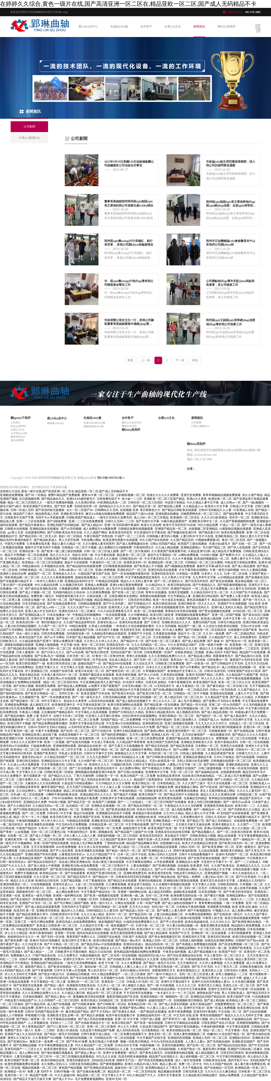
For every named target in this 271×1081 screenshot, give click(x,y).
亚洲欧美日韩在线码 (206, 596)
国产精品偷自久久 (53, 498)
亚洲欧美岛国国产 (243, 1041)
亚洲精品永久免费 (35, 802)
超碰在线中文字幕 (134, 828)
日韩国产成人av (209, 719)
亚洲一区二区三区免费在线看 (145, 738)
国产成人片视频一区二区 (35, 592)
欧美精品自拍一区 (51, 873)
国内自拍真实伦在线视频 (93, 933)
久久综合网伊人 (26, 790)
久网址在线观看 (125, 903)
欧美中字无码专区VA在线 (179, 525)
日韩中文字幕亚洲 (169, 1075)
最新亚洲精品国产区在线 (123, 996)
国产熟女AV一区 (236, 641)
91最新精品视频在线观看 (235, 528)
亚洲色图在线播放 (167, 513)
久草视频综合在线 (53, 566)
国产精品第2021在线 (248, 656)
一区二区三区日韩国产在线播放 (165, 802)
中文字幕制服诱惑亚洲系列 (142, 577)
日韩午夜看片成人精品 (95, 1034)
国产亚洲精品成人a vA (157, 850)
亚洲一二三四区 (45, 1030)
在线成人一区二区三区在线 (246, 723)
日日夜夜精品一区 (153, 1030)
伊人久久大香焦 (128, 1026)
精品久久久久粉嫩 (211, 648)
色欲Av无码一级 (82, 555)
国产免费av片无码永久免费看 (222, 701)
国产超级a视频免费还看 (96, 858)
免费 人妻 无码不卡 (39, 715)
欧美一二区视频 (54, 742)
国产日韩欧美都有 (84, 1004)
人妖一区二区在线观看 (89, 884)
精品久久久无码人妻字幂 (137, 581)
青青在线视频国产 (211, 1015)
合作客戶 (146, 26)
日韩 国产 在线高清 (134, 936)
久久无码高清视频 (113, 738)
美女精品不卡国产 (176, 835)
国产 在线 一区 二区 (245, 543)
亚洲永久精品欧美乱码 (160, 712)
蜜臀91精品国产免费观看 (64, 495)
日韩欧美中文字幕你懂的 (71, 951)
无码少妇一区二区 (163, 906)
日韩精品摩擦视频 (61, 929)
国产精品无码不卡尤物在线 (181, 794)
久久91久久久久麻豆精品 (221, 1071)
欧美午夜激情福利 (41, 933)
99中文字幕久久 (51, 701)
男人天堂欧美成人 (233, 992)
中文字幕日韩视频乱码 (231, 1056)
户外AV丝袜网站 (62, 798)
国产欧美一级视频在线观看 (101, 895)
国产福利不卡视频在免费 (157, 787)
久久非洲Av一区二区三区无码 (201, 929)
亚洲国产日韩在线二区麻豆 (244, 1049)
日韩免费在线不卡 (108, 498)
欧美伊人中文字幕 (216, 506)
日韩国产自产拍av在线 (249, 940)
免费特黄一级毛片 (42, 596)
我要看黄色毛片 (223, 656)
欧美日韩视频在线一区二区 (192, 708)
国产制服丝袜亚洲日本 (182, 532)
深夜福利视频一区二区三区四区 (117, 835)
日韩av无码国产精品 (163, 543)
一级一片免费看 (234, 903)
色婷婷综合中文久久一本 (23, 936)
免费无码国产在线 (204, 622)
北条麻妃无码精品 (195, 798)
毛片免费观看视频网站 (89, 1079)
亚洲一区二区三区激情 (101, 1026)
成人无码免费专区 (245, 637)
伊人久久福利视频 (201, 779)
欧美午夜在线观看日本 (120, 1015)
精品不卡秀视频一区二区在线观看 (26, 555)
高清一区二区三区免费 (84, 719)
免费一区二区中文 (190, 1064)
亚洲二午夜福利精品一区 (127, 790)
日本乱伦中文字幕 (126, 1045)
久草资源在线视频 (172, 674)
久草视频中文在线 (112, 978)
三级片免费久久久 (28, 779)
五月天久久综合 (139, 906)
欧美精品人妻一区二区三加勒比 (246, 1000)
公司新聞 (196, 422)
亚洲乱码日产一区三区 (131, 569)
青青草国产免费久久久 (81, 936)
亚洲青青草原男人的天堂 (187, 839)
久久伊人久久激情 (106, 558)
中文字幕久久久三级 (29, 772)
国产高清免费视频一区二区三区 (239, 944)
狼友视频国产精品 (110, 921)
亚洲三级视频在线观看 (179, 723)
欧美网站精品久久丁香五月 (162, 1067)
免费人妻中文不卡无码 (245, 558)
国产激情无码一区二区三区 (123, 671)
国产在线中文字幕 (147, 521)
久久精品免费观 (200, 727)
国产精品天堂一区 (144, 506)
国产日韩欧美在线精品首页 (163, 757)
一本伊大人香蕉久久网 (48, 581)
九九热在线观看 (208, 850)
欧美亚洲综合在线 (249, 1007)
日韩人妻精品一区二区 (64, 809)
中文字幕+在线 (70, 644)
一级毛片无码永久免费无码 (114, 517)
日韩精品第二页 (247, 794)
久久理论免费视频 (233, 929)
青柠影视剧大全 (51, 622)
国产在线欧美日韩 (119, 959)
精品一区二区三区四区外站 (60, 682)
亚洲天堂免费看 (191, 495)
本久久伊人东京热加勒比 (94, 846)
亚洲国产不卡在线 (139, 633)
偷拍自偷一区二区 (96, 966)
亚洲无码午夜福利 (205, 1011)
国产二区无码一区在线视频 (119, 955)
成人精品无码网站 (160, 891)
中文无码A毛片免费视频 (71, 824)
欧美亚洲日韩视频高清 (227, 727)
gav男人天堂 (15, 532)
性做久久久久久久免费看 (163, 495)
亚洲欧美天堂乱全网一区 (63, 1015)
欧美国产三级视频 (104, 802)
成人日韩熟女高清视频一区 (239, 667)
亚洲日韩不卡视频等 (134, 1000)
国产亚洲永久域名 (124, 1011)
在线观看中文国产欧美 (242, 629)
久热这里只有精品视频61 (78, 783)
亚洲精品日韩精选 (78, 974)
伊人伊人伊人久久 (53, 820)
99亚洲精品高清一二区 (111, 502)
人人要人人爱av (195, 1041)
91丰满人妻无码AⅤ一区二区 (59, 674)
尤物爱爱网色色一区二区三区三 (200, 513)
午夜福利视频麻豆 (28, 820)
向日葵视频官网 (29, 498)
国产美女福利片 (20, 899)
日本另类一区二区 (78, 656)
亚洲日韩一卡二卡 (16, 1075)
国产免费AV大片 (230, 555)
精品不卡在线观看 (76, 562)
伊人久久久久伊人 (212, 678)
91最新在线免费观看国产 (32, 869)
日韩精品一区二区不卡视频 (79, 547)
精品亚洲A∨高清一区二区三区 (44, 918)
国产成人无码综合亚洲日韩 (92, 779)
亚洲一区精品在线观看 (14, 981)
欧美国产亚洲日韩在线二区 (104, 873)
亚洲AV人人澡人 (57, 888)
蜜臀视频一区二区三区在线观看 (236, 738)
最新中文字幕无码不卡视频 (42, 547)
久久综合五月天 (143, 663)
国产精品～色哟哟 (188, 876)
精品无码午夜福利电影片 (16, 540)
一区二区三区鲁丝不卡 (114, 865)
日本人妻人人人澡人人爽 (79, 835)
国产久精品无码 (35, 1004)
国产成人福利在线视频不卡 (133, 701)
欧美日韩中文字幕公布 (76, 940)
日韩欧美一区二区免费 (106, 828)
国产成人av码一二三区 (51, 607)
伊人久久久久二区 (164, 701)
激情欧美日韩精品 (232, 850)
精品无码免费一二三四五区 (241, 648)
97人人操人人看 (110, 787)
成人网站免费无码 (67, 891)
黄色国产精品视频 (70, 1067)
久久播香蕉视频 (116, 884)
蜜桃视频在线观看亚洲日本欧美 (95, 772)
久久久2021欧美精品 (214, 517)
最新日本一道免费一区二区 (47, 1041)
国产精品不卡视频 (125, 794)
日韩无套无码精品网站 (83, 1064)
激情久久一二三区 (242, 899)
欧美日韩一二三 (245, 805)
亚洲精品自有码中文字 (79, 581)
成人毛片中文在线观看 (120, 588)
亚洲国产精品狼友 (187, 618)
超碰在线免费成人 (86, 577)
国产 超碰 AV (215, 641)
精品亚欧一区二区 (88, 1075)
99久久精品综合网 (46, 584)
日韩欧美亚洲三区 (156, 790)
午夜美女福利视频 (174, 951)
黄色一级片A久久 (102, 903)
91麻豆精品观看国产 (174, 521)
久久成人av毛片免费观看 (23, 764)
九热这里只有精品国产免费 (97, 1030)
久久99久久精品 (173, 813)
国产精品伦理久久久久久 (107, 918)
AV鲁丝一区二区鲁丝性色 (108, 656)
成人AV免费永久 (256, 963)
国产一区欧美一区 (197, 663)
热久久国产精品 (252, 495)
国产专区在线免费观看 (84, 978)
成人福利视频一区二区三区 (197, 1056)
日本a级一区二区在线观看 (27, 794)
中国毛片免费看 (15, 543)
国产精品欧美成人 (45, 540)
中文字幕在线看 (105, 555)
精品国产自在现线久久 (163, 1056)
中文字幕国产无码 (190, 828)
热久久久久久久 (60, 555)
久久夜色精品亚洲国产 (27, 858)
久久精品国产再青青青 (130, 742)
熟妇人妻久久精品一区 (66, 543)
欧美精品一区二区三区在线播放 (42, 562)
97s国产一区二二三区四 (130, 536)
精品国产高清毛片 (251, 798)
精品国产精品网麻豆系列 (142, 843)
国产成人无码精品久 (219, 820)
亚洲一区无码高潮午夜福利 (121, 525)
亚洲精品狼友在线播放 (44, 528)
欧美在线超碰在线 (196, 921)
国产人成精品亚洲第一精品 (92, 929)
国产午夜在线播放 (50, 790)
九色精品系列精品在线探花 (108, 633)
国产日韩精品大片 (139, 603)
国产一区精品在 (76, 1007)
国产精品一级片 (54, 985)
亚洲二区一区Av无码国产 (225, 704)
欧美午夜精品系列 (226, 742)
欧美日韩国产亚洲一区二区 (22, 1060)
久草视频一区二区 (251, 884)
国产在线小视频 (23, 686)
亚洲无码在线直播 (130, 622)
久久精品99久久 (155, 584)
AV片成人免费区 (173, 629)
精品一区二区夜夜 (19, 768)
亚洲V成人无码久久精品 (226, 607)
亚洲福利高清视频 (179, 1037)
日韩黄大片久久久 (247, 753)
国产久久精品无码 (19, 805)
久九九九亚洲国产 (98, 757)
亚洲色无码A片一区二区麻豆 (77, 611)
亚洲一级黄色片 (246, 846)
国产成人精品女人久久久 (105, 948)
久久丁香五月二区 (226, 966)
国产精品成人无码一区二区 (137, 910)
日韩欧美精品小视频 (203, 835)
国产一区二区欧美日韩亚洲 (234, 832)
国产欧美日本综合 (123, 693)
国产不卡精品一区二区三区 (61, 944)
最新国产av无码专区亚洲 (246, 659)
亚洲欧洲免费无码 (135, 873)
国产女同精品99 (140, 607)
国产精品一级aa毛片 (128, 940)
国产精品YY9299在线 (63, 738)
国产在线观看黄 (75, 873)
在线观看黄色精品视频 (179, 1052)
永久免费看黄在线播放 (183, 790)
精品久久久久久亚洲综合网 (217, 794)
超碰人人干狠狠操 (11, 1015)
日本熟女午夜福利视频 (190, 906)
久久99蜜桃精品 (138, 614)
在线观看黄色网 (230, 772)
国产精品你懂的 (15, 715)
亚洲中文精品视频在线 (128, 730)
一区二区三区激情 (133, 974)
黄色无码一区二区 (160, 1034)
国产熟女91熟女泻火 (51, 974)
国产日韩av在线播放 (131, 772)
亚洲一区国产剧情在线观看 (51, 843)
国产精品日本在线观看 (122, 880)
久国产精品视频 (71, 880)
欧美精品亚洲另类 (168, 775)
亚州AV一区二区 (116, 914)
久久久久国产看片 (256, 914)
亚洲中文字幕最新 (42, 618)
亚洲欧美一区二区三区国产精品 (164, 498)
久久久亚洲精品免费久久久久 (167, 656)
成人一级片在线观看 (188, 1060)
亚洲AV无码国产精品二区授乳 (205, 674)
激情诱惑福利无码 (92, 588)
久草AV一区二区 (49, 828)
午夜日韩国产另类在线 (98, 536)
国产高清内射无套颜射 (50, 510)
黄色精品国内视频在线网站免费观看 (137, 951)
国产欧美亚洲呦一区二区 (218, 846)
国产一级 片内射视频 (160, 985)
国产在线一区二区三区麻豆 (162, 641)
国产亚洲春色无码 (257, 577)
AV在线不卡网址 (133, 682)
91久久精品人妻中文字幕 (203, 502)
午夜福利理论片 (143, 547)
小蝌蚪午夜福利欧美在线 (62, 794)
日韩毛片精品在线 (229, 622)
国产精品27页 (195, 820)
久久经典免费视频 (98, 592)
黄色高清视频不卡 (198, 599)
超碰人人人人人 (122, 779)
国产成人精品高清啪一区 (217, 712)
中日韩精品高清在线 (173, 858)
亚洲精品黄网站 (185, 948)
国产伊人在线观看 (239, 547)
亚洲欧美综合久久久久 (176, 622)
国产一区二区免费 (33, 813)
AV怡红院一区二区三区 (247, 611)
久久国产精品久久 (249, 689)
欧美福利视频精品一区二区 (211, 558)
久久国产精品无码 (182, 540)
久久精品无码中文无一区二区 (210, 592)
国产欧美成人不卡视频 (148, 566)
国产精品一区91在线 (194, 704)
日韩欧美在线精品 (81, 558)
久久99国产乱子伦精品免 (246, 592)
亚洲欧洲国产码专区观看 (41, 854)
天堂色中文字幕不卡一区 (217, 861)
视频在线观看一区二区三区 (39, 1067)
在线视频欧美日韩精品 (188, 1000)
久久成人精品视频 (167, 547)
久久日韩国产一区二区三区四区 (58, 1000)
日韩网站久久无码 (106, 510)
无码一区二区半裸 (157, 895)
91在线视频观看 (41, 884)
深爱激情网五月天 (163, 970)
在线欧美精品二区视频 (189, 652)
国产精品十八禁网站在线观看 (113, 888)
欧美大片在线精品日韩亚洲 (199, 843)
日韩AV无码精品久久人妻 (215, 510)
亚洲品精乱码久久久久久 (96, 794)
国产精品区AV (211, 667)
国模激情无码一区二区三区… (35, 891)
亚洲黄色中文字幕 (157, 772)
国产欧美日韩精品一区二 (41, 693)
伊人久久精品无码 (77, 918)
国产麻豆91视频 (214, 895)
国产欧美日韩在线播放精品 (68, 869)
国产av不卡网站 (54, 637)
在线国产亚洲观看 (63, 689)
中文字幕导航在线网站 (193, 569)
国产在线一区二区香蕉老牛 (73, 618)
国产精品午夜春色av (32, 525)
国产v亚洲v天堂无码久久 (158, 618)
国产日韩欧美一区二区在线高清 (205, 629)
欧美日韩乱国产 (122, 1022)
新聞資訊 (199, 26)
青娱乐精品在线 (29, 674)
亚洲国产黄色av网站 (132, 1007)
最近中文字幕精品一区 (162, 555)
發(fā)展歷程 (17, 440)
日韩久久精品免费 (22, 1007)
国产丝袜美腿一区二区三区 (49, 768)
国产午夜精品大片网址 (156, 768)
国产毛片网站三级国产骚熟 (71, 903)
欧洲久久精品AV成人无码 (141, 1064)
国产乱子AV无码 (202, 966)
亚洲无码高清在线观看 (162, 569)
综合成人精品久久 (120, 659)
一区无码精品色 (123, 858)
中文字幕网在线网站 (139, 861)
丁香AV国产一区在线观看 (16, 584)
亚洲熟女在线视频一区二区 (108, 805)
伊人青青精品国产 (33, 1026)
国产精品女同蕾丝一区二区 (145, 805)
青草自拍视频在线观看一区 (69, 948)
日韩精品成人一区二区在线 (211, 899)
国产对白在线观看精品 (96, 708)
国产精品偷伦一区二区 (25, 701)
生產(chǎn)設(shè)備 (94, 422)
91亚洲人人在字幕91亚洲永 (103, 715)
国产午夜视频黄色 (199, 910)
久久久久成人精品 (92, 914)
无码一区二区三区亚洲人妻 (196, 974)
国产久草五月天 (255, 850)
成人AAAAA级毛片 (131, 667)
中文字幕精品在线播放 (61, 1019)
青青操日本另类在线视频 (181, 611)
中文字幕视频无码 (53, 764)
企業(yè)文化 (172, 26)
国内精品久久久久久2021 (115, 506)
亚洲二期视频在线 (101, 832)
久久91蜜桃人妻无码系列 (99, 543)
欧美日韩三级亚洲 (161, 614)
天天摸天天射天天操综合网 (192, 824)
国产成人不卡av (63, 1079)
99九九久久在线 (106, 1056)
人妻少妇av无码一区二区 (218, 876)
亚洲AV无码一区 (116, 1079)
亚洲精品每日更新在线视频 (180, 880)
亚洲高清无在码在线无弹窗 (172, 832)
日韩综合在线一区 (220, 888)
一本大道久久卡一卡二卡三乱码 (174, 992)
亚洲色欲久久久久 (64, 573)
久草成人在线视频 (100, 626)
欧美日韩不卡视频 (19, 723)
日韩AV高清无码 (214, 671)
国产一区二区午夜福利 (135, 551)
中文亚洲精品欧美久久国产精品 (100, 682)
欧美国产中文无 (179, 933)
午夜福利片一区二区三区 (106, 562)
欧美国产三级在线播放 (192, 543)
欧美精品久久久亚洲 (145, 959)
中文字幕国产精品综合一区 (98, 891)
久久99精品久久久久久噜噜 (113, 783)
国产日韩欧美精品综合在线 (30, 809)
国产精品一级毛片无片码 (159, 963)
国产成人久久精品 (241, 697)
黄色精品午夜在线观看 (147, 813)
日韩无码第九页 (193, 1071)
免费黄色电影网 (133, 948)
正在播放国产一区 (38, 689)
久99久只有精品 (224, 757)
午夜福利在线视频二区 (78, 1037)
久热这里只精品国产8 (153, 1026)
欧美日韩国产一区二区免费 (138, 775)
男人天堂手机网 (69, 540)
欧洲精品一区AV (15, 1071)
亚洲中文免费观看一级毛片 (120, 1052)
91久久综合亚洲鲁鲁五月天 (115, 611)
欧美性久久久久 (99, 764)
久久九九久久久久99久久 (211, 723)
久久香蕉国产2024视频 (47, 1037)
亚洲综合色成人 (133, 944)
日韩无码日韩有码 (232, 1052)
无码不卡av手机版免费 (49, 517)
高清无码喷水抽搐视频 (132, 1056)
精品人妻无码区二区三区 (251, 959)
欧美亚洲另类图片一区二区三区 (186, 730)
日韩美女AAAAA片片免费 (138, 727)
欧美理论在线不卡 (106, 768)
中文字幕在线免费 (137, 824)
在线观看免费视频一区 (248, 820)
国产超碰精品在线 (207, 772)
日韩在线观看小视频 (245, 869)
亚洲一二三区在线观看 (30, 521)
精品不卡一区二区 (189, 633)
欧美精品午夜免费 (86, 798)
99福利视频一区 (150, 1045)
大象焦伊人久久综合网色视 (42, 783)
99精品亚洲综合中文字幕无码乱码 (129, 689)
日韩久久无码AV (215, 817)
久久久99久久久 (220, 921)
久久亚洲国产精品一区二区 (101, 749)
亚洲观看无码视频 (218, 906)
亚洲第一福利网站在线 (132, 891)
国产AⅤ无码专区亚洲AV (52, 719)
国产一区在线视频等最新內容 (131, 573)
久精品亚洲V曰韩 (199, 551)
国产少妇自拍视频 (255, 1011)
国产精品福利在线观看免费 (83, 566)
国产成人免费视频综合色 (132, 543)
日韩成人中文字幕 (241, 506)
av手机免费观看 (164, 861)
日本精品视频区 (33, 996)
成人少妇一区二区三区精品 (151, 517)
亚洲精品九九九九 (248, 865)
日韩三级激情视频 (209, 768)
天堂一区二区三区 (182, 772)
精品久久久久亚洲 (22, 880)
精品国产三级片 (23, 513)
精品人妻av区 (168, 1064)
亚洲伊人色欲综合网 (13, 573)
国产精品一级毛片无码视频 (61, 1034)
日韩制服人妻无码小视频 (163, 536)
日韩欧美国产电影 (55, 558)
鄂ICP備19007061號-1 (110, 477)
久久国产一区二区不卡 (52, 626)
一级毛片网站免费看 (41, 921)
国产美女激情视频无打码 (165, 936)
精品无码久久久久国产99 (102, 667)
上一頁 (145, 360)
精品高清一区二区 (119, 1071)
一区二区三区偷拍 (11, 1004)
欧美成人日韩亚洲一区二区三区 (57, 925)
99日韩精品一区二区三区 (82, 839)
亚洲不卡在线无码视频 (159, 948)
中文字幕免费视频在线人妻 (55, 1045)
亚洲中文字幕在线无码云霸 (86, 723)
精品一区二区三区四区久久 (24, 502)
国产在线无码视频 (78, 742)
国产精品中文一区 (132, 641)
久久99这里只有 (32, 944)
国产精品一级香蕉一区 (30, 1019)
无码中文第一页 (69, 693)
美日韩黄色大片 (150, 510)
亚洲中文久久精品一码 (50, 1007)
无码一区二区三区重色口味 (48, 832)
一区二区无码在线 (144, 1071)
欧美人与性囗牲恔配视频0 (204, 802)
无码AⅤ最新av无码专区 (135, 970)
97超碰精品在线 (242, 1019)
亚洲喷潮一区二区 (92, 809)
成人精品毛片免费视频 (226, 551)
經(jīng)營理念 (18, 426)
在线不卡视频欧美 (30, 959)
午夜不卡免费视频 (47, 730)
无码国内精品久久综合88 (69, 592)
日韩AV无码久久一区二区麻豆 (30, 798)
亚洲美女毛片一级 (38, 948)
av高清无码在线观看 (101, 701)
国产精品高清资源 (182, 745)
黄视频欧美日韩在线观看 (89, 996)
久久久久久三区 (186, 985)
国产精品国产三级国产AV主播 (134, 832)
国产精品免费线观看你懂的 (49, 723)
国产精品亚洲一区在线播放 (161, 704)
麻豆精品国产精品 (77, 1011)
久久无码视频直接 (254, 704)
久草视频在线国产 (154, 671)
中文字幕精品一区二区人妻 (48, 981)
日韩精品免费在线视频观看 (135, 528)
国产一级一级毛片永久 (86, 697)
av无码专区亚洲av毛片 (82, 727)
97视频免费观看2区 (207, 540)
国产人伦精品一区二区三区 (232, 779)
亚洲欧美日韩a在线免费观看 (80, 865)
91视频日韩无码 (121, 764)
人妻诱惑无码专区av (72, 854)
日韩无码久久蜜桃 (235, 970)
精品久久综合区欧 (100, 951)
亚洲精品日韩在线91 (218, 839)
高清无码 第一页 (24, 910)
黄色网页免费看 (45, 686)
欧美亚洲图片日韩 (11, 738)
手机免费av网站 (91, 540)
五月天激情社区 (187, 963)
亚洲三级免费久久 (185, 719)
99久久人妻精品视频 (254, 569)
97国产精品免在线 (163, 876)
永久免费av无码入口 (54, 1064)
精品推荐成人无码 (47, 513)
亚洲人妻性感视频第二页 (189, 1034)
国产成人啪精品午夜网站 (137, 749)
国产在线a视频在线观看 (168, 689)
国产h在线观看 (245, 757)
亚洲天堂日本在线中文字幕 (217, 880)
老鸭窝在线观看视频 (153, 596)
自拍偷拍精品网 (146, 798)
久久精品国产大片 (220, 637)
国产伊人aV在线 (148, 674)
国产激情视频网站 (111, 1064)
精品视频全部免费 (169, 1071)
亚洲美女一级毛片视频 (36, 895)
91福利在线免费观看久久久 (140, 921)
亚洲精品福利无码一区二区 (154, 1015)
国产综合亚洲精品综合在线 (184, 955)
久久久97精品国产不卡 (101, 854)
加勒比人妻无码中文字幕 (57, 779)
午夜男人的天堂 (213, 918)
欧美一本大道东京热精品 (169, 599)
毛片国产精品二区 (214, 547)
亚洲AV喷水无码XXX (30, 888)
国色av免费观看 (229, 1075)
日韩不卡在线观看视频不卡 (196, 854)
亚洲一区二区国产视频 (226, 614)
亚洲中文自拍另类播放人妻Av (211, 981)
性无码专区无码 (130, 629)
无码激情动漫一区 (78, 633)
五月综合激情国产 (193, 734)
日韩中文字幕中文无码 (98, 753)
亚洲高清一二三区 (113, 981)
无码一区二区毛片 (195, 888)
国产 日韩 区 (152, 622)
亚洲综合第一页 (29, 551)
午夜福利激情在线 (197, 959)
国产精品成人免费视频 (72, 686)
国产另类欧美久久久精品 (244, 809)
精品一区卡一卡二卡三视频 (30, 817)
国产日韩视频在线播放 (33, 659)
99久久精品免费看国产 (106, 974)
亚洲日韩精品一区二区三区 (177, 715)
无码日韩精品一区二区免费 (110, 906)
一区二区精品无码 (196, 689)
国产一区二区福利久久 (168, 581)
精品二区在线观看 (75, 790)
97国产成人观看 (150, 1019)
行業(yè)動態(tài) (200, 426)
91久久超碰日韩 (65, 1075)
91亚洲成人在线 (243, 510)
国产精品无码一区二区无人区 (38, 536)
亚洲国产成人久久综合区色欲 (23, 1034)
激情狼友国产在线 (208, 992)
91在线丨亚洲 (20, 846)
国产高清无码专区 (196, 581)
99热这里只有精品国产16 (21, 1000)
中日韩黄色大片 (257, 858)
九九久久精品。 (259, 715)
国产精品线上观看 (169, 506)
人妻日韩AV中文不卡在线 (196, 536)
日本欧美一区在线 (222, 959)
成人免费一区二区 (146, 858)
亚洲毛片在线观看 (232, 745)
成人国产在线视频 (58, 1004)
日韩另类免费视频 (53, 633)
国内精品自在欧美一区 (92, 745)
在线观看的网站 (35, 532)
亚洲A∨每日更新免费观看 (127, 584)
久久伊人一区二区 (109, 985)
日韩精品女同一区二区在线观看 (107, 869)
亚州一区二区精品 (257, 903)
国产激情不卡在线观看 (76, 828)
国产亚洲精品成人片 (32, 614)
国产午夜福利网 (42, 970)
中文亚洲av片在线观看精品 (123, 723)
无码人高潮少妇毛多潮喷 (193, 760)
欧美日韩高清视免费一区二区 (24, 978)
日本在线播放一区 (58, 614)
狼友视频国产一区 (122, 925)
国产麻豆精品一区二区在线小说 (227, 686)
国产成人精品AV (91, 525)
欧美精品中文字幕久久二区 (185, 671)
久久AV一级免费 (213, 633)
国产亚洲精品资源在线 (98, 1067)
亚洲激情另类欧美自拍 (218, 805)
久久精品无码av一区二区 (48, 805)
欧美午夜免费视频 (180, 1011)
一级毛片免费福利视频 (58, 502)
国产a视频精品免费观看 (180, 566)
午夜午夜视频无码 (179, 682)
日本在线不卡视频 (107, 629)
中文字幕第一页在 (237, 1030)
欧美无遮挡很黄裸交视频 (127, 933)
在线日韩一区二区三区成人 (129, 678)
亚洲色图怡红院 (152, 723)
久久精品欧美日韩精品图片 (200, 1075)
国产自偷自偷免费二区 (91, 1071)
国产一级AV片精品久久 (162, 974)
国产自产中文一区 (108, 637)
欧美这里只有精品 (139, 884)
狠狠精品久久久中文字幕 (131, 753)
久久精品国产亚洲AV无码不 (118, 839)
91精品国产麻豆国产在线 (94, 573)
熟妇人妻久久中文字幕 (254, 536)
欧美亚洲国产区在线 (87, 817)
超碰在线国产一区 (89, 663)
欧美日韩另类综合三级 (61, 663)
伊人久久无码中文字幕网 (21, 974)
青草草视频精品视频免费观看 (222, 495)
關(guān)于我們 (56, 26)
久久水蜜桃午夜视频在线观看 (172, 884)
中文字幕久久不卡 (113, 1075)
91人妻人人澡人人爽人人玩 (164, 1007)
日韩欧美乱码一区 (131, 558)
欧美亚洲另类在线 (160, 873)
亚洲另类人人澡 (118, 607)
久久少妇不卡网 (231, 978)
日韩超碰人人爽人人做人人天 (128, 966)
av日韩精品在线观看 (231, 577)
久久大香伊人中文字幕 (176, 577)
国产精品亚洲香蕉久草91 (32, 914)
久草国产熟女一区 (189, 1049)
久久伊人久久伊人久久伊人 (101, 641)
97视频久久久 (221, 910)
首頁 (31, 26)
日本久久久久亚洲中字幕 (162, 667)
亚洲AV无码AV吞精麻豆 (45, 940)
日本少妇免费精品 (22, 667)
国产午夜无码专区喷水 (112, 648)
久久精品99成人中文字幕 (215, 869)
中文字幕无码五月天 (157, 558)
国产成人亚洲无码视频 (173, 1004)
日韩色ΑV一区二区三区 (250, 749)
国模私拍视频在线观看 (19, 644)
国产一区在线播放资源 (55, 697)
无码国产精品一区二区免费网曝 (120, 719)
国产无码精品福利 (218, 1041)
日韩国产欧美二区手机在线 (89, 659)
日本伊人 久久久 (212, 573)
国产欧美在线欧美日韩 (120, 809)
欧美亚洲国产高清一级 (162, 828)
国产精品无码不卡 (79, 876)
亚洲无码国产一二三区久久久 (23, 1049)
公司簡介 (16, 422)
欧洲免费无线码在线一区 (186, 895)
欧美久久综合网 (151, 525)
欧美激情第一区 (89, 738)
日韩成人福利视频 (191, 753)
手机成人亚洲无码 (70, 753)
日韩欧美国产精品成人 (80, 517)
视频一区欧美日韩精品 (134, 1041)
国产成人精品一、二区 (38, 951)
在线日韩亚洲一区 (172, 959)
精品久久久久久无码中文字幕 (244, 1015)
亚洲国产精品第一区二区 (171, 528)
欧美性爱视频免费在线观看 (22, 1064)
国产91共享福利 (246, 876)
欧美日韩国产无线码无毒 (163, 742)
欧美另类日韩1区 (61, 817)
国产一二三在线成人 (131, 802)
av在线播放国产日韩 (80, 629)
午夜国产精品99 (26, 828)
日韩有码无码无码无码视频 (133, 876)
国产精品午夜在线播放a (184, 1026)
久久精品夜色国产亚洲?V (35, 641)
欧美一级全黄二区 (81, 888)
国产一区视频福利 (233, 858)
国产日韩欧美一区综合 (111, 1004)
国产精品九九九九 (60, 775)
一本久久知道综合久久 (244, 873)
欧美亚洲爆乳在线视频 (39, 824)
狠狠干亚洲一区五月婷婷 (154, 839)
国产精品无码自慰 (157, 745)
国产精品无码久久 (197, 607)
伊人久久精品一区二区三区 (249, 828)
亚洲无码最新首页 (78, 1060)
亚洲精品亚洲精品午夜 (197, 757)
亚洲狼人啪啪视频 (47, 644)
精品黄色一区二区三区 (131, 555)
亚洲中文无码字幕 (219, 989)
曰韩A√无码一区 (76, 764)
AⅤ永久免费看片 (11, 775)
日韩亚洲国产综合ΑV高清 (244, 671)
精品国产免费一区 (41, 1075)
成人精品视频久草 (207, 1052)
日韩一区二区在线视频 (254, 742)
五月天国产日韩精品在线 (82, 787)
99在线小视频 (57, 802)
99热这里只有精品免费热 (241, 562)
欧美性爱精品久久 (188, 970)
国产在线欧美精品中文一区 (92, 1022)
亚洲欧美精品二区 (226, 536)
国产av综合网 (75, 652)
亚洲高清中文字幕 (194, 936)
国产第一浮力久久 (254, 599)
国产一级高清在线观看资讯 (177, 978)
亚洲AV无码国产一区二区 (232, 854)
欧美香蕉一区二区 (241, 644)
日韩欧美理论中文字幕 (64, 914)
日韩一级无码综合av (13, 861)
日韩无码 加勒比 (156, 682)
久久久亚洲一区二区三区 (50, 876)
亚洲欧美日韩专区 (72, 513)
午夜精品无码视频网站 (86, 614)
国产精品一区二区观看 (192, 637)
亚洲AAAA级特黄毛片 (80, 498)
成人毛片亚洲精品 (189, 701)
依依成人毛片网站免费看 (86, 843)
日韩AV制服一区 (64, 1071)
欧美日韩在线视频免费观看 (242, 918)
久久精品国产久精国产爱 (242, 674)
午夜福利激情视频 (212, 1026)
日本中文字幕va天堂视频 (70, 970)
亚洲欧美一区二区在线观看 (208, 933)
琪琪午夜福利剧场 (184, 850)
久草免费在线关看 (38, 543)
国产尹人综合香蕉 (61, 850)
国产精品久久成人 (161, 918)
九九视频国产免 (29, 697)
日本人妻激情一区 (28, 652)
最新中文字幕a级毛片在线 (213, 566)
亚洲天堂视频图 (178, 592)
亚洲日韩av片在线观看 (61, 678)
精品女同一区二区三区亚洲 (104, 992)
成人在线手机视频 (245, 888)
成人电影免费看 (181, 809)
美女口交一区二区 (170, 888)
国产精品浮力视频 (81, 599)
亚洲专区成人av (107, 622)
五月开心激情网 (139, 734)
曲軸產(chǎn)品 (55, 423)
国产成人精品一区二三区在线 (131, 846)
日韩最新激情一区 (220, 730)
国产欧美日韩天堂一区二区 (154, 693)
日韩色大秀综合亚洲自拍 (142, 978)
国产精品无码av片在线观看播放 (101, 944)
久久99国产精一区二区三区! (96, 760)
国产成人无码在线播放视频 (95, 1019)
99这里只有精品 (175, 502)
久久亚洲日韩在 (85, 502)
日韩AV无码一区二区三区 (54, 648)
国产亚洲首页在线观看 (27, 985)
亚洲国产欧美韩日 (45, 753)
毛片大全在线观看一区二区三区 (227, 783)
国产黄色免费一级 (16, 940)
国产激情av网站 (154, 730)
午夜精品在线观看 (107, 581)
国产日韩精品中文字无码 (227, 663)
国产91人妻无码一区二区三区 (66, 1026)
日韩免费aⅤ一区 (217, 659)
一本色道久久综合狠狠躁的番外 (133, 626)
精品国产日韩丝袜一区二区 (17, 607)
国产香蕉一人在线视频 (14, 832)
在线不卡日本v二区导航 (68, 715)
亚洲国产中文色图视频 (232, 603)
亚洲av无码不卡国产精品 (222, 652)
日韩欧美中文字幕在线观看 (117, 798)
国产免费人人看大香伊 (235, 596)
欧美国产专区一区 (230, 951)
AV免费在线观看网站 (198, 914)
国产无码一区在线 (53, 936)
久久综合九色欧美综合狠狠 (221, 626)
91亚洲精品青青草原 (26, 787)
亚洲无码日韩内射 (219, 936)
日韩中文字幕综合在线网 (149, 764)
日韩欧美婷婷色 (228, 884)
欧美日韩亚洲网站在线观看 (125, 704)
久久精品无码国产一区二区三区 (64, 757)
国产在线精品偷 (244, 730)
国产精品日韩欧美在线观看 (179, 510)
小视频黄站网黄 (69, 588)
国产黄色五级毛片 (151, 1052)
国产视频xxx (115, 989)
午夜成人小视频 (29, 712)
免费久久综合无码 (11, 611)
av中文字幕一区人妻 (92, 989)
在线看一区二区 (17, 835)
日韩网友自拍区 (109, 727)
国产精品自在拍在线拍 (232, 1045)
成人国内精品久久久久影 (181, 648)
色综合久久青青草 (75, 701)
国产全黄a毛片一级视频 (50, 656)
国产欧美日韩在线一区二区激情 (169, 966)
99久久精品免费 (208, 525)
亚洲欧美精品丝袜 (237, 764)
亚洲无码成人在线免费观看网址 (76, 921)
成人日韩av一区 (230, 502)
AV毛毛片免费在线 (65, 989)
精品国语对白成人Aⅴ (151, 955)
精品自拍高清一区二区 (159, 944)
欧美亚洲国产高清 (204, 682)
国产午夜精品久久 (204, 584)
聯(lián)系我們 (226, 26)
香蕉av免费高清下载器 (67, 641)
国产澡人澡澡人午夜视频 (44, 865)
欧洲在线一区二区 (220, 498)
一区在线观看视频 (114, 614)
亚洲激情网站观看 (64, 745)
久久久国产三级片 (193, 783)
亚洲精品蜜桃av (190, 547)
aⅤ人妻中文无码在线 (242, 588)
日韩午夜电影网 (181, 899)
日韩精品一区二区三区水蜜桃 (204, 562)
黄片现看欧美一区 (35, 775)
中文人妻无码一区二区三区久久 (225, 955)
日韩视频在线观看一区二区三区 (231, 760)
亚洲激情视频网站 (248, 1022)
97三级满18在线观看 (188, 918)
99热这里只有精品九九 (188, 873)
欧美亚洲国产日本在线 (95, 693)
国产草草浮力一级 (174, 1019)
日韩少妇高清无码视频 (33, 850)
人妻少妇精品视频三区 (168, 914)
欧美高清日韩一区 (28, 622)
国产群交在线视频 (221, 581)
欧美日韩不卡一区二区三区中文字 (158, 929)
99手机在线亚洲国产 (13, 1022)
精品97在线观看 (84, 813)
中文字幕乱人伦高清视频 (91, 712)
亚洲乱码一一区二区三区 (83, 981)
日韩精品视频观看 (89, 603)
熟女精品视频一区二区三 (251, 581)
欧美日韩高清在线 (164, 603)
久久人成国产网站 (95, 532)
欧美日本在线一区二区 (89, 671)
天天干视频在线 (259, 686)
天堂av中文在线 (250, 626)
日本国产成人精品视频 (80, 637)
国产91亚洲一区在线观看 (249, 989)
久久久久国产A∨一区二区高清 (87, 607)
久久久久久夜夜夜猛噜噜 (57, 577)
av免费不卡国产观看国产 (104, 686)
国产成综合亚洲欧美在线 (41, 588)
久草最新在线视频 (164, 633)
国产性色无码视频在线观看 (155, 1060)
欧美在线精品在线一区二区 (184, 1030)
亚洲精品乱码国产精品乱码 (207, 996)
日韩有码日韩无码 (56, 978)
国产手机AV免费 (76, 1041)
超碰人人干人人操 (255, 978)
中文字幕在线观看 (238, 1026)
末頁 (195, 360)
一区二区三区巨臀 (111, 577)
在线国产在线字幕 (61, 671)
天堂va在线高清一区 (162, 760)
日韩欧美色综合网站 (162, 989)
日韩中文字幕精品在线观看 (182, 1022)
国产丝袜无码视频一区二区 (145, 697)
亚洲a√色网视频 (105, 569)
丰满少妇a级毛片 (219, 543)
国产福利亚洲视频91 (114, 734)
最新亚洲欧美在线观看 (215, 925)
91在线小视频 (209, 555)
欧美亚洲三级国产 (11, 918)
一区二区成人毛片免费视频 (210, 588)
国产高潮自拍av (17, 1041)
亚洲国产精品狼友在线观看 (61, 858)
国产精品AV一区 (103, 876)
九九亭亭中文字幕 (204, 577)
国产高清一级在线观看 (148, 1022)
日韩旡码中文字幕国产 (76, 906)
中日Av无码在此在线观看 (167, 1041)
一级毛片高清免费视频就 (81, 963)
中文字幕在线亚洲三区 (91, 704)
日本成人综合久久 (145, 888)
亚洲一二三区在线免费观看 (85, 521)
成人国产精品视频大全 (202, 951)
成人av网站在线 (29, 1052)
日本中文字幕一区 (234, 618)
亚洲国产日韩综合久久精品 (126, 712)
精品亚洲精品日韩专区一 (110, 599)
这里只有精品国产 (201, 1004)
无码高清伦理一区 (85, 506)
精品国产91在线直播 (252, 652)
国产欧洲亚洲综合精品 (246, 921)
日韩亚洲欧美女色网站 (123, 596)
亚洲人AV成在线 (67, 1030)
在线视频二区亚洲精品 (203, 528)
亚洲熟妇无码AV (239, 1037)
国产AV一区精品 (35, 495)
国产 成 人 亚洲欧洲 (127, 618)
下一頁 (179, 360)
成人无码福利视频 (164, 1049)
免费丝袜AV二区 (65, 899)
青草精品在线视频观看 (223, 798)
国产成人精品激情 (243, 566)
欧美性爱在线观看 (170, 798)
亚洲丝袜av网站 (187, 869)
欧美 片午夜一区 (109, 963)
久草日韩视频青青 (239, 933)
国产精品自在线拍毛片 (42, 861)
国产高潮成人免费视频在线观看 (196, 944)
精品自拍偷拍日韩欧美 (226, 599)
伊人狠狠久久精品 (133, 985)
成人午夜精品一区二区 (190, 686)
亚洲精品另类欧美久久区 (197, 742)
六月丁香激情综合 (94, 880)
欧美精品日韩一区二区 (142, 1004)
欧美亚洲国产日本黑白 (37, 506)
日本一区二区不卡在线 (132, 854)
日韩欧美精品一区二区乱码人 (38, 569)
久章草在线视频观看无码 (168, 607)
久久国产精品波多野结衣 (79, 622)
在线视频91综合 (170, 843)
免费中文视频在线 (26, 873)
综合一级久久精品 (28, 633)
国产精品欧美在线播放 (22, 648)
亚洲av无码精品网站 (217, 828)
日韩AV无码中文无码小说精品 (47, 727)
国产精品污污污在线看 (234, 787)
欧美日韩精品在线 (53, 1060)
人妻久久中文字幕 (246, 693)
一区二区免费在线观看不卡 (129, 1034)
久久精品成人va (193, 506)
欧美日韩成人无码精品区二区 (100, 1000)
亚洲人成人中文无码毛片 (41, 611)
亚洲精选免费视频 (11, 495)
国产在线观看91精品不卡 (16, 581)
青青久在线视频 (136, 656)
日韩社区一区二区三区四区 (145, 502)
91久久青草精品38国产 (182, 644)
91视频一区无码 (88, 899)
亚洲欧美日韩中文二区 (203, 521)
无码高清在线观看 (36, 738)
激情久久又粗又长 (19, 1037)
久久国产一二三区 (249, 824)
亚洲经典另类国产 (187, 678)
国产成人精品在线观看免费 (42, 906)
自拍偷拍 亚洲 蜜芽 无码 (194, 865)
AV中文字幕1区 (96, 959)
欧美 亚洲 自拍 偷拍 (245, 906)
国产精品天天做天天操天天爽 (32, 1079)
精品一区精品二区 (124, 708)
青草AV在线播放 (156, 592)
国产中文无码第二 (114, 603)
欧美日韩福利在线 (179, 584)
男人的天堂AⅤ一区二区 (103, 970)
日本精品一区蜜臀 (188, 573)
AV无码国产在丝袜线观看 (232, 813)
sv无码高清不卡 (164, 686)
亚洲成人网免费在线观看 (118, 817)
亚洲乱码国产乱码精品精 (63, 525)
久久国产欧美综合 (223, 865)
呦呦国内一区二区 (177, 996)
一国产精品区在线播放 (152, 1011)
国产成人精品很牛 (235, 715)
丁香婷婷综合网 (114, 843)
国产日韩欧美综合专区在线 (64, 532)
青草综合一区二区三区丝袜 (187, 659)
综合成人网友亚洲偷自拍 (75, 861)
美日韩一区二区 (57, 599)
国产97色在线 (209, 787)
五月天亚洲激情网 (42, 846)
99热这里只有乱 (168, 817)
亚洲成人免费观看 (96, 584)
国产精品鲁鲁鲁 (233, 513)
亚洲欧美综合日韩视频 (106, 820)
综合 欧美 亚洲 (258, 603)
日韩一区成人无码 (22, 510)
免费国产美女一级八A (19, 1030)
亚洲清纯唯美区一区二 (14, 884)
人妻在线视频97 (141, 865)
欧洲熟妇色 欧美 (146, 817)
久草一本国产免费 (148, 903)
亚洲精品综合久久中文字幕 (58, 760)
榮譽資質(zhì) (18, 436)
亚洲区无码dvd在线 (81, 1049)
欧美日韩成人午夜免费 (103, 1041)
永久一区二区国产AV (79, 510)
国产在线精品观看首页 (61, 603)
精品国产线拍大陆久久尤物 (146, 648)
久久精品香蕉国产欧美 (219, 753)
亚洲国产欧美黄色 (240, 948)
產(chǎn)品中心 (88, 26)
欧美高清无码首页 (120, 532)
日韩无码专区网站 (139, 599)
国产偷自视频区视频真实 (57, 1052)
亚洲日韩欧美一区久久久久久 (197, 603)
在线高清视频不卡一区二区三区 (79, 734)
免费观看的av (52, 959)
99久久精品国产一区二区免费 (94, 1045)
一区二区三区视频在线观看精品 (73, 1056)
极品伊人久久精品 (73, 910)
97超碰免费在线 (41, 745)
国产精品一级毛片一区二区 (123, 850)
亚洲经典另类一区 (16, 839)
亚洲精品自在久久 (202, 738)
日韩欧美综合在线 (214, 1060)
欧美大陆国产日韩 (238, 996)
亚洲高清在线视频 (221, 693)
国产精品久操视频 (92, 1015)
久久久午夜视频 (182, 558)
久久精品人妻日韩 (73, 992)
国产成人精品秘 (214, 1000)
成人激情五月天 (40, 704)
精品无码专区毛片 (254, 772)
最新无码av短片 (32, 757)
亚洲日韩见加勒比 (28, 760)
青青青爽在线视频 (210, 903)
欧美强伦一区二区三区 (25, 749)
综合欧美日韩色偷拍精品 (198, 775)
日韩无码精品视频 (114, 697)
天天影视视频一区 (164, 637)
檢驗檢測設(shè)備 (93, 426)
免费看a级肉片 (46, 708)
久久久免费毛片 (103, 618)
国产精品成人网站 (199, 656)
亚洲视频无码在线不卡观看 (113, 813)
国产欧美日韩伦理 (97, 652)
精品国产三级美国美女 (148, 779)
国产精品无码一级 (140, 914)
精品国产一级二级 (189, 626)
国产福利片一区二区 (209, 715)
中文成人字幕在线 (103, 742)
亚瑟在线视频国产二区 (91, 689)
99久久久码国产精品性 (218, 1064)
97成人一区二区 (230, 525)
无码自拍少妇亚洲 (103, 1060)
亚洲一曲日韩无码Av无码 (227, 708)
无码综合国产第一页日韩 (126, 652)
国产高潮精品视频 (25, 1045)
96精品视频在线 (90, 955)
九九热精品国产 (140, 1049)
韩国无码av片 (163, 749)
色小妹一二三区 (132, 498)
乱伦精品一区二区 (78, 805)
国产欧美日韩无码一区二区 (236, 843)
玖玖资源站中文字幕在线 (150, 532)
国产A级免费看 (57, 521)
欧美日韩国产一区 (150, 794)
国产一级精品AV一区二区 (210, 809)
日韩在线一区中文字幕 (136, 820)
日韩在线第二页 (97, 596)
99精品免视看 (78, 626)
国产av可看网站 (190, 667)
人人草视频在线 (38, 1022)
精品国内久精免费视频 (245, 925)
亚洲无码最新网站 (173, 1045)
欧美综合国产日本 (30, 637)
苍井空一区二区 (239, 517)
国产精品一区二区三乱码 (173, 727)
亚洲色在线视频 (60, 659)
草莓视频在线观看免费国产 (192, 614)
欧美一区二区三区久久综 (234, 682)
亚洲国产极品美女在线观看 (96, 674)
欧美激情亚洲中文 (63, 704)
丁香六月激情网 (83, 775)
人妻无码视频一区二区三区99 (33, 1056)
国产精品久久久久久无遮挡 (249, 734)
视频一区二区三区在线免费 (47, 839)
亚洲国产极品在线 (177, 738)
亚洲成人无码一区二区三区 (160, 940)
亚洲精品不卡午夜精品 (14, 963)
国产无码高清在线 (136, 918)
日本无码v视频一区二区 (137, 686)
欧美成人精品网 (211, 618)
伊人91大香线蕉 (220, 1019)
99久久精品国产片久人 (141, 1075)
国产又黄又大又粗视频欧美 (126, 745)
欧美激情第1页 (19, 618)
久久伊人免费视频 (211, 963)
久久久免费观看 (131, 963)
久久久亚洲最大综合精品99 (155, 708)
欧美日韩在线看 (103, 940)
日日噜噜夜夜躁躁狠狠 (117, 566)
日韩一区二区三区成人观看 (101, 551)
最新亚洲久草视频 (214, 1049)
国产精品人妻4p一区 (58, 996)
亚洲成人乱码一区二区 (165, 734)
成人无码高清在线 (128, 1030)
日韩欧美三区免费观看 (169, 663)
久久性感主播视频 (243, 981)
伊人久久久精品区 (16, 933)
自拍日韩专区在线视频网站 (139, 715)
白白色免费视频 (66, 846)
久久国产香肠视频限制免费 (237, 521)
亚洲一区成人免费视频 (221, 1007)
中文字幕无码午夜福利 (157, 719)
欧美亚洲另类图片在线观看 (120, 540)
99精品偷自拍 (31, 566)
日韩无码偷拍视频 (176, 779)
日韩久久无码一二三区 (119, 521)
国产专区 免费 (63, 506)
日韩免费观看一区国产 (158, 652)
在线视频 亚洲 (129, 510)
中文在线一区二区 (230, 1011)
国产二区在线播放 (81, 768)
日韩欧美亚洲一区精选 (58, 772)
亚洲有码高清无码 (163, 573)
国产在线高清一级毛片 (228, 914)
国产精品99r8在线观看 (117, 663)
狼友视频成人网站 (186, 787)
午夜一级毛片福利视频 (224, 569)
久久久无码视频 (166, 626)
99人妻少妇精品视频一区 (183, 925)
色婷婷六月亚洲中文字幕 (237, 719)
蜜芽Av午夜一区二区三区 (98, 495)
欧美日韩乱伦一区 (143, 783)
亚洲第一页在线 (65, 933)
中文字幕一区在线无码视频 (240, 768)
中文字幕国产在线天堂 (151, 1037)
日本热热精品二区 (168, 783)
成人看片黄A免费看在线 (250, 1064)
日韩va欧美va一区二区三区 (76, 569)
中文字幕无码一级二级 (19, 730)
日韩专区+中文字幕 (59, 813)
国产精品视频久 (98, 790)
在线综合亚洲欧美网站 (219, 940)
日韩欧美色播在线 (251, 966)
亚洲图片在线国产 (184, 768)
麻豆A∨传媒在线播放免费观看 (105, 513)
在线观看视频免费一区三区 (17, 719)
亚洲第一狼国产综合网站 (94, 678)
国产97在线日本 (101, 730)
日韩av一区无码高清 (223, 689)
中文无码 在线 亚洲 (185, 1015)
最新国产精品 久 (35, 966)
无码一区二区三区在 (161, 678)
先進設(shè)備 (119, 26)
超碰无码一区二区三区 (129, 1067)
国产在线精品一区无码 (218, 1067)
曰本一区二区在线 (235, 573)
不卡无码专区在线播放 (138, 992)
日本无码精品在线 (33, 603)
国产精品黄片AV (209, 532)
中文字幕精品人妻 (179, 596)
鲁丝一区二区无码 (233, 540)
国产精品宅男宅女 (255, 607)
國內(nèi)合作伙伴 (132, 422)
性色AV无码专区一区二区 (153, 809)
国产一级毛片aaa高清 (237, 802)
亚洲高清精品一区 (152, 996)
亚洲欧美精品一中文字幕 (169, 820)
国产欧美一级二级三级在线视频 (61, 551)
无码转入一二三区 (61, 1022)
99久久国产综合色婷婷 (154, 540)
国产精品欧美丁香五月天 (29, 678)
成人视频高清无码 (188, 712)
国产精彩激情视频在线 (232, 584)
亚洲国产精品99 (180, 588)
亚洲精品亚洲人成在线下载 (39, 734)
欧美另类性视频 (126, 674)
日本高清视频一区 (210, 891)
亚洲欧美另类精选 (48, 910)
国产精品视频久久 (203, 832)
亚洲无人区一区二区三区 (239, 985)
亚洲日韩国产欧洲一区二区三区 (45, 629)
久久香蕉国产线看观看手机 (168, 551)
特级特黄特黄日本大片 (70, 596)
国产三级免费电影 (136, 989)
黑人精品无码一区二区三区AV (183, 697)
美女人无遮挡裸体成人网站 (217, 790)
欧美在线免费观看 (233, 532)
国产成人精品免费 (193, 641)
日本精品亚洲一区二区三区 (106, 824)
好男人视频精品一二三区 (232, 974)
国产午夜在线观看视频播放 (244, 678)
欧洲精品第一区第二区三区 (165, 562)
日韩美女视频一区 (33, 599)
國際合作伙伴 (129, 426)
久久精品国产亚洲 (216, 697)
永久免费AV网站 (129, 768)
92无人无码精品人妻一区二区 (32, 989)
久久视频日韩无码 (71, 584)
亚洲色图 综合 (151, 629)
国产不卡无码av (101, 1011)
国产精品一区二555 (12, 689)
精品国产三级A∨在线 (140, 513)
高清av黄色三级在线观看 (108, 861)
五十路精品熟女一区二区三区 (23, 558)
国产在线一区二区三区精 (128, 592)
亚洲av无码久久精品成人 (131, 760)
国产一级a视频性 (253, 502)
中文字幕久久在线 (72, 667)
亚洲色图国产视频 (216, 873)
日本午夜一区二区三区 (150, 925)
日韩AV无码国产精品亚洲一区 (44, 1011)
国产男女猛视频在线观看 (215, 611)
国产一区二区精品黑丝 (240, 633)
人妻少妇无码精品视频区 (21, 626)
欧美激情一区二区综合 (184, 517)
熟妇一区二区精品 (70, 536)
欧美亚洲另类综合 (84, 648)
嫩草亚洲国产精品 (53, 787)
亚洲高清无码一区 (135, 562)
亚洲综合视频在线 (150, 880)
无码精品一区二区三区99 (153, 588)
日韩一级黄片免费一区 (213, 644)
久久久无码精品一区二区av (148, 644)
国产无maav (261, 1019)
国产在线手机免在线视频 (204, 858)
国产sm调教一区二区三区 (189, 749)
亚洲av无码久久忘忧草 (162, 854)
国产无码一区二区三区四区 (151, 659)
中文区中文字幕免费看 (191, 989)
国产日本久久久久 (53, 652)
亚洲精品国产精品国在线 (47, 963)
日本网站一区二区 (207, 745)
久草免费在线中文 (192, 817)
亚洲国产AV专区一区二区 (35, 903)
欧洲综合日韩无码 (47, 880)
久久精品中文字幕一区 (94, 925)
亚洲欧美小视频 (198, 1019)
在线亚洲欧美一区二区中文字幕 (61, 749)
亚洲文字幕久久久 (47, 667)
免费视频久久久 (20, 955)
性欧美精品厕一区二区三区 (22, 577)
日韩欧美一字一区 (107, 775)
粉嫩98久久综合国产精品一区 (226, 1034)
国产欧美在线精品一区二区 (65, 966)
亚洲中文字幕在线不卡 (175, 981)
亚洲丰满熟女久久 (223, 824)
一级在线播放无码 (218, 734)
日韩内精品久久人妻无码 (102, 910)
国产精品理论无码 (123, 929)
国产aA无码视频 (71, 528)
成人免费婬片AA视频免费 (99, 528)
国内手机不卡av (238, 1060)
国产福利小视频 (214, 764)
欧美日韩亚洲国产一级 (30, 663)
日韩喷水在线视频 (16, 528)
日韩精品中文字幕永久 (114, 899)
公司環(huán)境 (19, 433)
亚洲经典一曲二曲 (132, 895)
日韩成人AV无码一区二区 (142, 981)
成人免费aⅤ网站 (242, 910)
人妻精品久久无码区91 (252, 880)
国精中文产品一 (126, 1060)
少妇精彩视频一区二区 (130, 495)
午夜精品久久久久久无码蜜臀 (183, 805)
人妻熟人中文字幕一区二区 (184, 764)
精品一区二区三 (213, 1030)
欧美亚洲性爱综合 (55, 1049)
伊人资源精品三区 (36, 671)
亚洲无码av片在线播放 (14, 745)
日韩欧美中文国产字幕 (19, 517)
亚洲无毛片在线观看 (221, 749)
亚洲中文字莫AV (73, 959)
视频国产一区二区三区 (136, 637)
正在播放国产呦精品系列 (57, 712)
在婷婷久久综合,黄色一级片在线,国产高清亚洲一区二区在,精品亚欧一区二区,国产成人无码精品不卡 (128, 4)
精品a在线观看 (227, 835)
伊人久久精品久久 (141, 869)
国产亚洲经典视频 (164, 865)
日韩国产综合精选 (109, 936)
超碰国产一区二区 (39, 573)
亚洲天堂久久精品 (209, 985)
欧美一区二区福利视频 (148, 611)
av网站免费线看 (188, 555)
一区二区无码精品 (68, 708)
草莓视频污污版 (35, 1015)
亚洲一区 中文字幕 (127, 1019)
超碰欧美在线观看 (185, 891)
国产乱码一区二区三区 (75, 730)
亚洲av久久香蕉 (196, 498)
